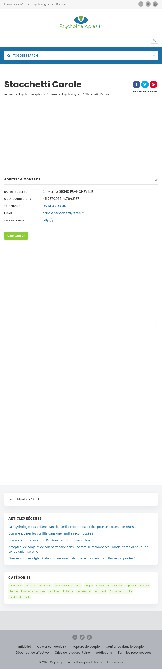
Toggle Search (22, 55)
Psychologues (71, 94)
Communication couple (37, 585)
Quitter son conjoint (121, 591)
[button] (154, 40)
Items (53, 94)
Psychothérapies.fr (32, 94)
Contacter (16, 235)
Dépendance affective (137, 585)
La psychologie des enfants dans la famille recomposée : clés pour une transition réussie (72, 526)
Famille (14, 591)
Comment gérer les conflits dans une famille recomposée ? (50, 533)
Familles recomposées (33, 591)
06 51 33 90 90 (54, 206)
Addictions (15, 585)
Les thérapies (83, 591)
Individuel (54, 591)
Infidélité (68, 591)
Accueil (9, 94)
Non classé (100, 591)
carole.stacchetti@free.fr (63, 213)
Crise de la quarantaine (109, 585)
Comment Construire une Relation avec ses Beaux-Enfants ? (51, 540)
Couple (89, 585)
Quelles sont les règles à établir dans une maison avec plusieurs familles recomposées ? (71, 558)
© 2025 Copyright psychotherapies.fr (66, 662)
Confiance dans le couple (67, 585)
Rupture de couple (20, 596)
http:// (48, 220)
